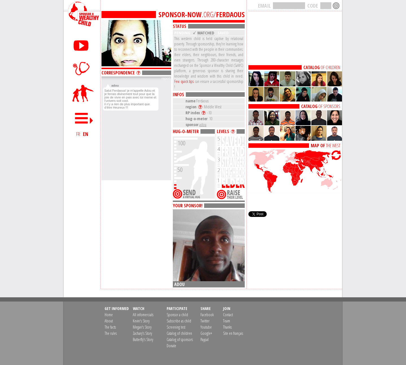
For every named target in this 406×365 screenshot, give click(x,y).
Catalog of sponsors (180, 339)
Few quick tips (184, 81)
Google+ (206, 333)
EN (85, 134)
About (109, 321)
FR (78, 134)
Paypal (204, 339)
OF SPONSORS (320, 106)
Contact (228, 314)
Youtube (206, 327)
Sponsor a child (177, 314)
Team (226, 321)
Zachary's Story (142, 333)
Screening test (176, 327)
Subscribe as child (179, 321)
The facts (110, 327)
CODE (312, 5)
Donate (171, 345)
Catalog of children (179, 333)
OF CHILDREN (321, 67)
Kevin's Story (141, 321)
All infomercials (143, 314)
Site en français (233, 333)
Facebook (207, 314)
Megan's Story (142, 327)
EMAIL (264, 5)
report (166, 78)
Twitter (204, 321)
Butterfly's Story (143, 339)
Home (109, 314)
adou (202, 124)
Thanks (227, 327)
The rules (111, 333)
